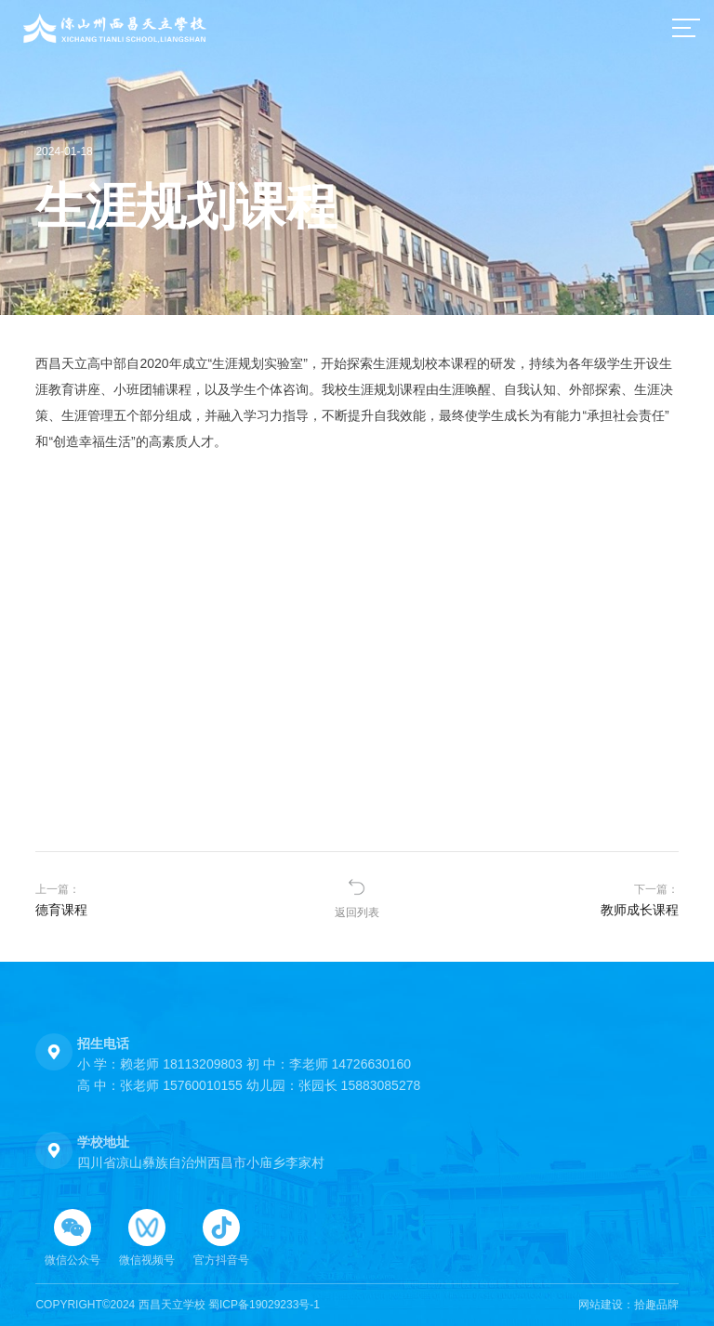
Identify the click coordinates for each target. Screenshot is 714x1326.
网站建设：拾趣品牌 (628, 1304)
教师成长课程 (640, 909)
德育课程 (61, 909)
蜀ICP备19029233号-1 (264, 1304)
